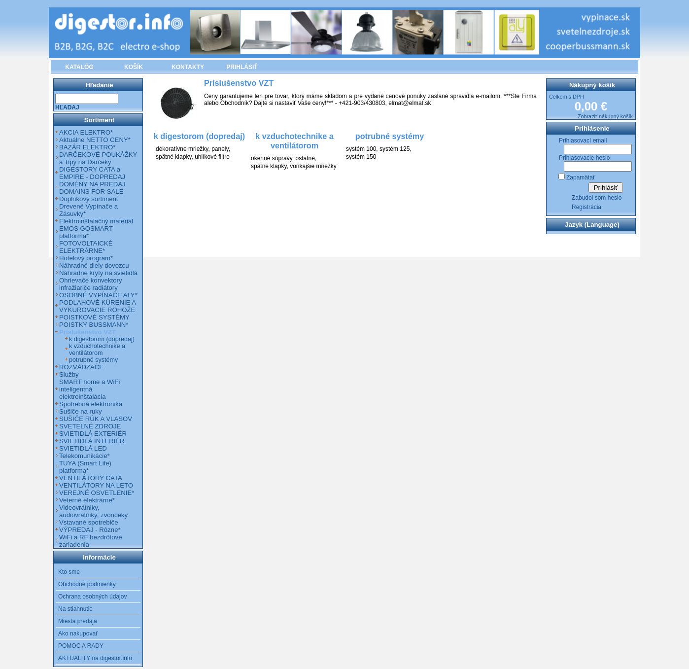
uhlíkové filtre (212, 156)
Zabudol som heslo (596, 197)
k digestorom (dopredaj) (102, 339)
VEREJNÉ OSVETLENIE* (96, 492)
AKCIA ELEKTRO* (86, 132)
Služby (69, 374)
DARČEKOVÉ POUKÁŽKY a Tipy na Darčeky (98, 158)
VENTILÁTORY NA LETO (96, 485)
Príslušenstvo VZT (87, 332)
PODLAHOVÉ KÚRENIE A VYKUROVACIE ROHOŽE (97, 306)
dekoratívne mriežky (182, 148)
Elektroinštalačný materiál (96, 221)
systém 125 (394, 148)
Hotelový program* (86, 258)
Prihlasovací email (583, 140)
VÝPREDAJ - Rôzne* (90, 529)
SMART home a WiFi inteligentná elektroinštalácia (89, 389)
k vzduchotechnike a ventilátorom (97, 349)
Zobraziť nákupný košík (605, 116)
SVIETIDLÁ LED (83, 448)
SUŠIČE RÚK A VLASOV (95, 419)
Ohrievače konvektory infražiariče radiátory (90, 284)
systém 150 (361, 156)
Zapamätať (580, 177)
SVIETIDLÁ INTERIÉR (92, 441)
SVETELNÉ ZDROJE (90, 426)
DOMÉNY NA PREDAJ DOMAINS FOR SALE (92, 187)
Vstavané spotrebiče (88, 522)
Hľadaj (67, 107)
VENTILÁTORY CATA (90, 478)
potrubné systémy (93, 359)
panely (219, 148)
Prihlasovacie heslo (584, 157)
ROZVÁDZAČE (81, 367)
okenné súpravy (271, 158)
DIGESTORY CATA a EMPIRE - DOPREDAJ (92, 173)
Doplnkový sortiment (88, 199)
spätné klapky (174, 156)
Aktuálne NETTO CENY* (95, 139)
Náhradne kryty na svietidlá (98, 273)
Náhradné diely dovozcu (94, 265)
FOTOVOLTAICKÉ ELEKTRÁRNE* (85, 247)
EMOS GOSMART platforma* (86, 232)
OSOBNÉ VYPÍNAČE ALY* (98, 295)
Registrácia (586, 207)
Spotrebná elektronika (90, 404)
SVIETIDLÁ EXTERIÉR (93, 433)
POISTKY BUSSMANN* (93, 324)
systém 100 (361, 148)
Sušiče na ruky (80, 411)
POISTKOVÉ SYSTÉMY (94, 317)
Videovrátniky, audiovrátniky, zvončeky (93, 511)
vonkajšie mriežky (313, 166)
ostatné (305, 158)
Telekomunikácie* (84, 455)
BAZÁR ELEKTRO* (87, 147)
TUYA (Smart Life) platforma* (85, 466)
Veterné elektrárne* (87, 500)
